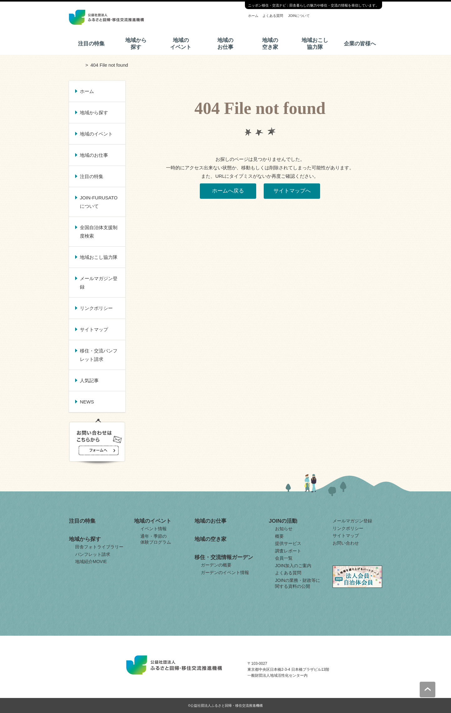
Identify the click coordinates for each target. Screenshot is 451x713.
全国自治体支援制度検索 (98, 232)
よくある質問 (272, 16)
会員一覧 (284, 558)
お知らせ (284, 528)
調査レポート (288, 550)
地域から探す (136, 43)
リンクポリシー (96, 308)
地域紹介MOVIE (91, 561)
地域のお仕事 (225, 43)
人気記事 (89, 380)
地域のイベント (180, 43)
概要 (279, 536)
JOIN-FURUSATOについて (98, 202)
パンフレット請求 (92, 554)
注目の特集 (91, 44)
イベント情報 (153, 528)
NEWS (87, 401)
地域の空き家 (270, 43)
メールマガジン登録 (98, 283)
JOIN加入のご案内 (293, 565)
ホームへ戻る (228, 191)
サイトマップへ (292, 191)
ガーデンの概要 (216, 564)
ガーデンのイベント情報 (225, 572)
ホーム (253, 16)
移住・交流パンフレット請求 (98, 355)
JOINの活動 (283, 521)
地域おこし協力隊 (315, 43)
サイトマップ (94, 329)
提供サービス (288, 543)
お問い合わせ (346, 543)
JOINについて (299, 16)
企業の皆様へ (360, 44)
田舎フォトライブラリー (99, 546)
